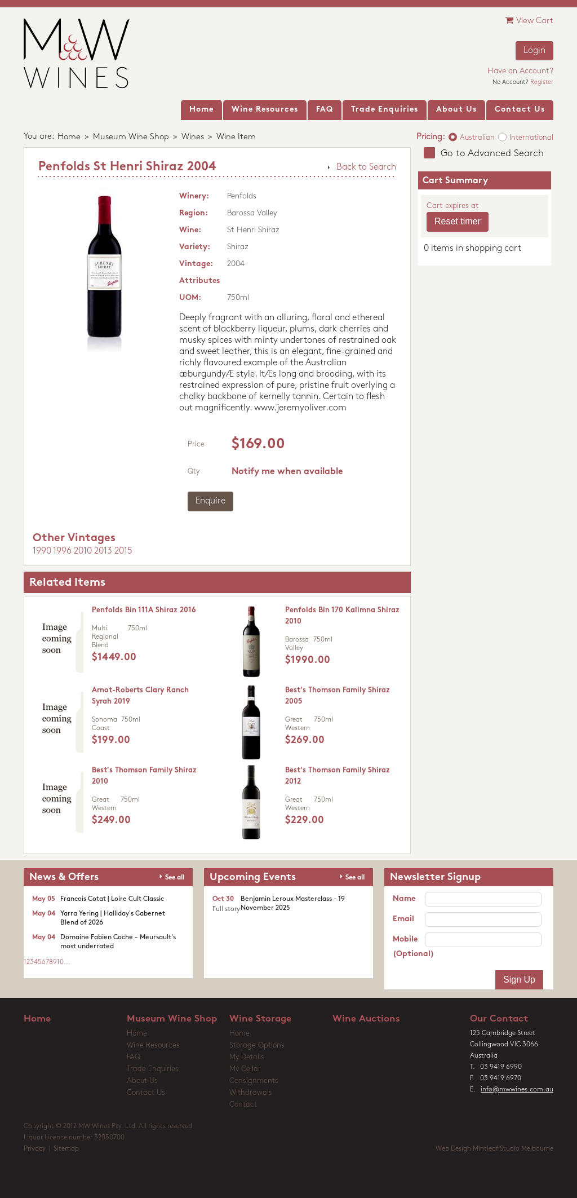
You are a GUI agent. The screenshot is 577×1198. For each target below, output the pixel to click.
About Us (142, 1081)
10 (60, 962)
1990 (42, 551)
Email (403, 919)
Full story (226, 909)
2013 (103, 551)
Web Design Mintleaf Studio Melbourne (494, 1149)
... (67, 962)
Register (541, 82)
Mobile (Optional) (409, 946)
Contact (243, 1104)
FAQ (133, 1057)
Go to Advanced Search (492, 153)
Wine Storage (260, 1019)
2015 (123, 551)
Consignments (253, 1081)
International (531, 138)
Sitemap (66, 1149)
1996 (62, 551)
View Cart (529, 20)
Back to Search (366, 167)
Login (534, 50)
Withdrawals (250, 1093)
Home (69, 137)
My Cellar (245, 1069)
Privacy (35, 1149)
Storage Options (257, 1045)
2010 (83, 551)
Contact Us (146, 1093)
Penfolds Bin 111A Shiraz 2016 (144, 610)
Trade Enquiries (153, 1069)
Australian (477, 138)
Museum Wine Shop (131, 137)
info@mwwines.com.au (517, 1089)
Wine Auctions (366, 1019)
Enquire (210, 501)
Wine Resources (153, 1045)
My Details (246, 1057)
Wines (192, 137)
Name (404, 899)
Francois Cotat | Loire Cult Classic (112, 899)
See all (174, 877)
